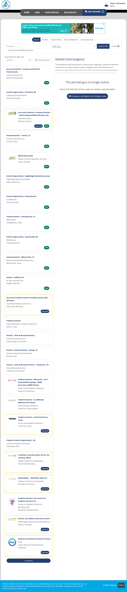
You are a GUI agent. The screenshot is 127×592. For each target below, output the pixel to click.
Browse (45, 39)
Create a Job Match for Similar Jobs (87, 96)
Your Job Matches (71, 39)
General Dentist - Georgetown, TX (21, 216)
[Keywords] (28, 46)
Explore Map (56, 39)
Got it (121, 585)
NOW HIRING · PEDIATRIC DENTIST (32, 478)
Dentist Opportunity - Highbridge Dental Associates (28, 176)
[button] (115, 46)
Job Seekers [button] (94, 11)
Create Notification (42, 60)
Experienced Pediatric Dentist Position (34, 539)
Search (36, 39)
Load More (28, 560)
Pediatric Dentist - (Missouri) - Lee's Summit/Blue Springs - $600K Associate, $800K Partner (33, 382)
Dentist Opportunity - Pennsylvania (21, 196)
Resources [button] (70, 12)
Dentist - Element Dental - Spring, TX (22, 350)
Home (27, 12)
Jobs (37, 12)
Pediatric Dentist (14, 320)
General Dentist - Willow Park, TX (20, 257)
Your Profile (52, 12)
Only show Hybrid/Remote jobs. (20, 50)
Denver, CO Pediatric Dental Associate (34, 518)
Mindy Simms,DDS (25, 155)
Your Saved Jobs (87, 39)
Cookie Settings (109, 585)
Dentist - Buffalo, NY (15, 277)
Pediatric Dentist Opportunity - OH (21, 440)
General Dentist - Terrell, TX (18, 135)
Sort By (9, 60)
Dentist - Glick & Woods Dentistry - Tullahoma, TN (28, 365)
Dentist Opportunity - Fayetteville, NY (22, 237)
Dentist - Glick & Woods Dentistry (21, 335)
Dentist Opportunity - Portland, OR (21, 92)
